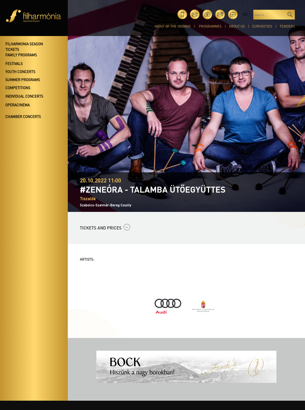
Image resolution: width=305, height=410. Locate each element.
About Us (237, 26)
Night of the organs (173, 26)
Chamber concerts (23, 116)
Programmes (210, 26)
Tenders (287, 26)
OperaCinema (17, 105)
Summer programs (22, 79)
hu (245, 14)
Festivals (14, 63)
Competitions (17, 87)
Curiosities (262, 26)
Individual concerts (24, 96)
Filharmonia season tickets (24, 47)
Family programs (21, 55)
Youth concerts (20, 71)
